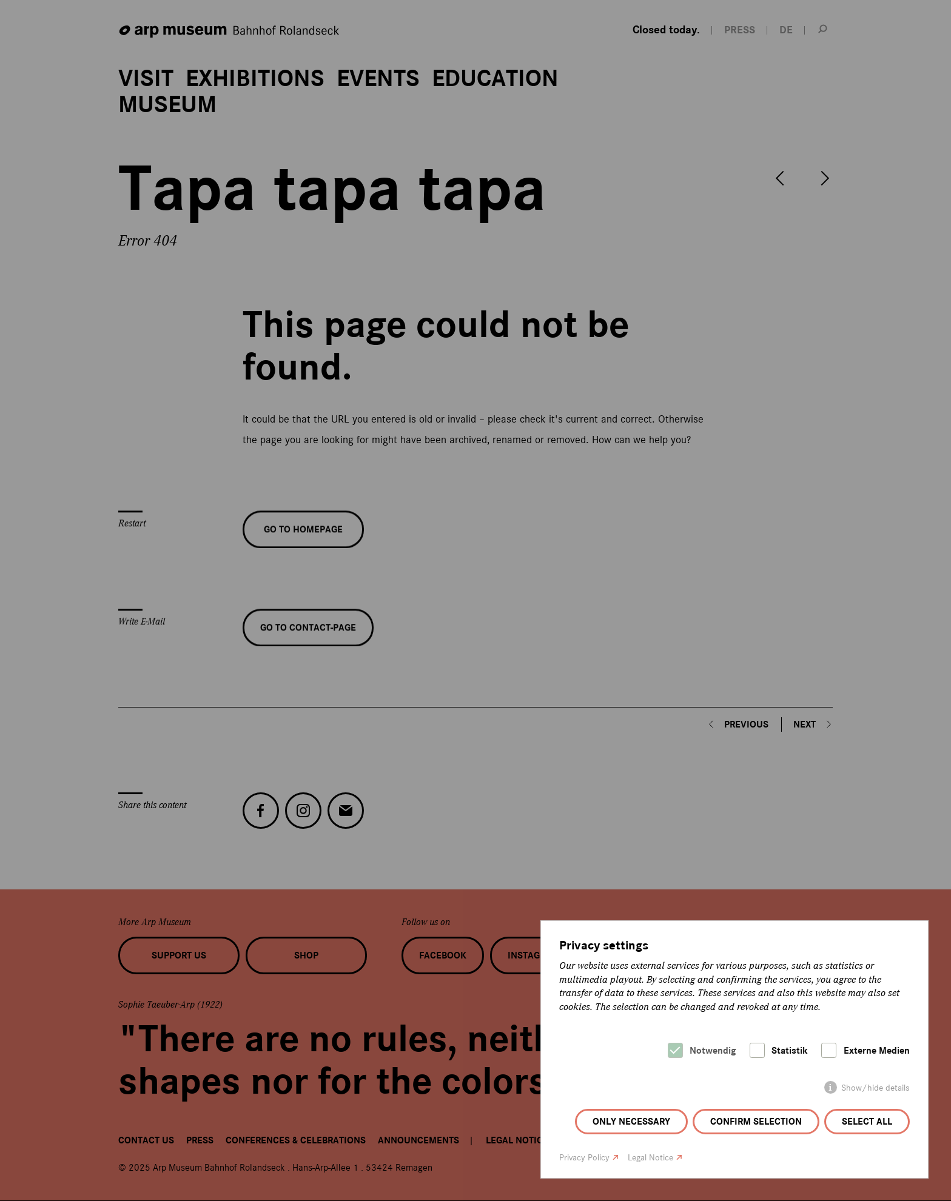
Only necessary (631, 1121)
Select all (867, 1121)
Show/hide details (875, 1088)
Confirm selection (756, 1121)
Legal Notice (650, 1157)
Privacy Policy (584, 1157)
